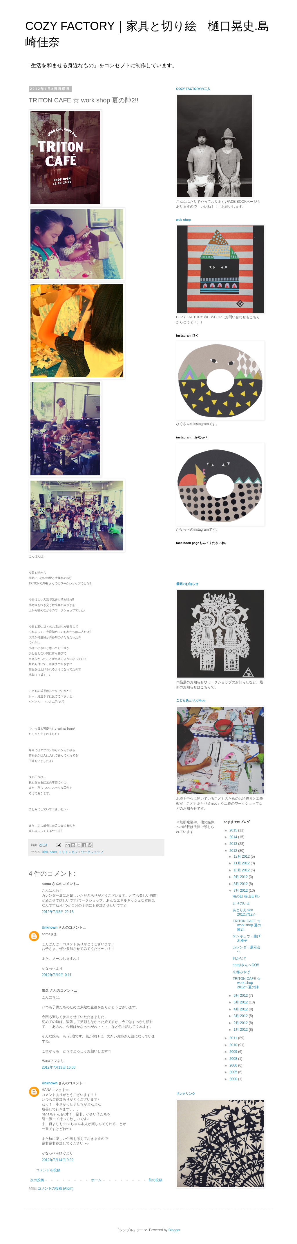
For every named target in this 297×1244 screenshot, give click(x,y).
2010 (233, 1045)
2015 (233, 830)
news (53, 852)
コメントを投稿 (48, 1170)
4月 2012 (241, 1009)
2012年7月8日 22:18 (57, 912)
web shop (183, 219)
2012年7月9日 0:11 (57, 975)
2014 (233, 837)
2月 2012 (241, 1023)
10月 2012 (242, 870)
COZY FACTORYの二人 (193, 88)
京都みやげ (241, 972)
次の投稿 (37, 1180)
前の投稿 (155, 1180)
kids (45, 852)
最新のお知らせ (187, 584)
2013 (233, 844)
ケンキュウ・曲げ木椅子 (246, 938)
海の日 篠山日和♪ (246, 896)
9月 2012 (241, 877)
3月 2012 (241, 1016)
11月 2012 (242, 863)
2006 (233, 1065)
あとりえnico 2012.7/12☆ (244, 912)
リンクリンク (185, 1093)
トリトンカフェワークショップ (81, 852)
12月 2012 (242, 856)
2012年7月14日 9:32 (57, 1160)
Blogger (174, 1230)
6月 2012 (241, 996)
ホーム (96, 1180)
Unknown (49, 927)
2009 (233, 1052)
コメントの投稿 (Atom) (55, 1188)
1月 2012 (241, 1030)
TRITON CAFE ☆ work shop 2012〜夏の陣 (246, 983)
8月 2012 (241, 884)
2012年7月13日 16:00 (58, 1067)
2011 (233, 1038)
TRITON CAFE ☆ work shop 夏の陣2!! (247, 925)
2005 (233, 1072)
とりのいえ (241, 903)
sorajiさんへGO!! (246, 965)
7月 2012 (241, 890)
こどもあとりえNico (190, 700)
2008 (233, 1059)
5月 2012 (241, 1002)
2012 (233, 851)
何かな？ (240, 958)
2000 (233, 1079)
